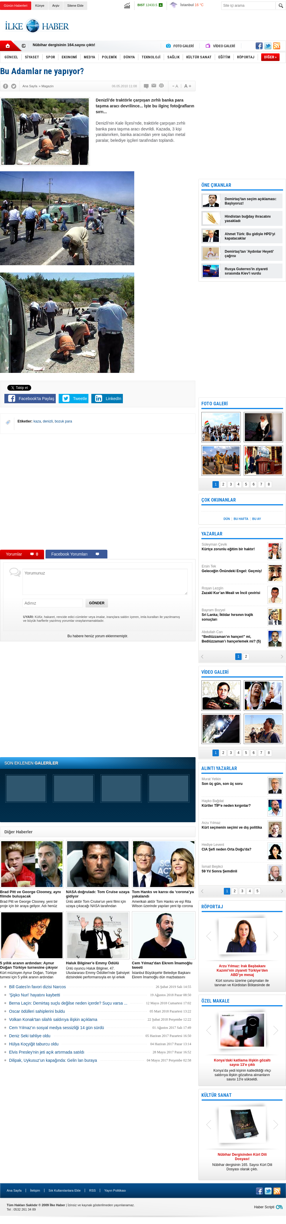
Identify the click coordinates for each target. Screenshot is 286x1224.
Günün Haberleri (15, 5)
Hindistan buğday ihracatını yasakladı (248, 218)
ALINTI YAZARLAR (219, 768)
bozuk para (63, 421)
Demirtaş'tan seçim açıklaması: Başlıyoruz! (251, 201)
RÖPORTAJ (212, 906)
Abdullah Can (234, 637)
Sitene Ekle (75, 5)
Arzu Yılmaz (234, 825)
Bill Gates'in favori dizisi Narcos (37, 986)
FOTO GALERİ (214, 403)
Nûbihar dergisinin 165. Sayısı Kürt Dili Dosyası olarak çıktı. (242, 1162)
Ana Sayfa (14, 1190)
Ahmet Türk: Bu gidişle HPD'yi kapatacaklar (250, 236)
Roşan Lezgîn (234, 590)
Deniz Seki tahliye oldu (29, 1035)
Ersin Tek (234, 568)
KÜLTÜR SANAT (216, 1095)
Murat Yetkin (234, 781)
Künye (39, 5)
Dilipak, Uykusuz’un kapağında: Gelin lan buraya (53, 1060)
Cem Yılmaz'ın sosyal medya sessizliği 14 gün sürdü (56, 1027)
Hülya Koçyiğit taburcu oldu (34, 1044)
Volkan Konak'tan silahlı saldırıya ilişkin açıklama (53, 1019)
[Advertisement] (180, 30)
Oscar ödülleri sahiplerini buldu (37, 1011)
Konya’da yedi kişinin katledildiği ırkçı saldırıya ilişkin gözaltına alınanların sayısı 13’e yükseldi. (242, 1069)
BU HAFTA (241, 519)
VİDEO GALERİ (215, 672)
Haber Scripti (264, 1207)
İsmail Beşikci (234, 869)
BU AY (256, 519)
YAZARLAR (211, 534)
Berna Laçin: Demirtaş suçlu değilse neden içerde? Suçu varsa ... (68, 1003)
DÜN (227, 519)
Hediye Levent (234, 847)
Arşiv (55, 5)
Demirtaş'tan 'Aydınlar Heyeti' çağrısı (249, 253)
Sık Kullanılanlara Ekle (64, 1190)
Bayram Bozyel (234, 615)
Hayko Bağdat (234, 803)
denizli (48, 421)
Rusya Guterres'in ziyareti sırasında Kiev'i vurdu (246, 271)
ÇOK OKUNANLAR (218, 500)
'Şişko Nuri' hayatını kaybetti (34, 995)
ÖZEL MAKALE (215, 1001)
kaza (37, 421)
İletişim (35, 1190)
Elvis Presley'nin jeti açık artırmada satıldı (46, 1052)
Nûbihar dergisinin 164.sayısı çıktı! (64, 46)
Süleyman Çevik (234, 546)
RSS (92, 1190)
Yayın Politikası (115, 1190)
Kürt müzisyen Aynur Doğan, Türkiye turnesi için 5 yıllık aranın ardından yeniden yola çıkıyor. (32, 970)
